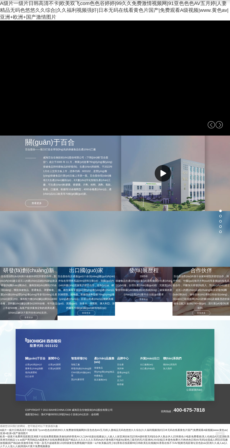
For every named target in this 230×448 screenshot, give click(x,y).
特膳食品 (98, 375)
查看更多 (28, 317)
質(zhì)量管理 (77, 379)
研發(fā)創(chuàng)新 (81, 368)
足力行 (120, 380)
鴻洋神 (120, 368)
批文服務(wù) (100, 379)
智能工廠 (75, 364)
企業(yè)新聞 (54, 364)
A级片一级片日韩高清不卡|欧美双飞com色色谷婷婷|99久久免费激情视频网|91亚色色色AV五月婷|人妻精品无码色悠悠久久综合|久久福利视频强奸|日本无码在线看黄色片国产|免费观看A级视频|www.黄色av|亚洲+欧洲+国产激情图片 (114, 10)
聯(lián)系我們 (170, 364)
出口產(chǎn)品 (147, 368)
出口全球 (29, 376)
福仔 (119, 376)
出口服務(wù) (146, 364)
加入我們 (167, 368)
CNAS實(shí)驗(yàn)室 (81, 374)
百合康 (120, 364)
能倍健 (120, 384)
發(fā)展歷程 (31, 372)
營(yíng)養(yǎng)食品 (104, 372)
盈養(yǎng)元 (123, 372)
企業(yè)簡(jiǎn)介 (33, 364)
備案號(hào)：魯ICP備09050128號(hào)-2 (48, 414)
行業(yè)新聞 (54, 368)
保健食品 (98, 368)
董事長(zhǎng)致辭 (34, 368)
